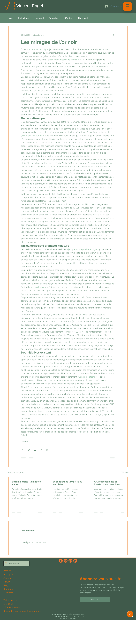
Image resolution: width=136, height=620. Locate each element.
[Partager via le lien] (41, 450)
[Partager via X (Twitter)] (28, 450)
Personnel (39, 18)
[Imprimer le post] (47, 450)
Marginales (8, 603)
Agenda (7, 578)
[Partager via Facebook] (22, 450)
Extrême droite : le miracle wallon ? (26, 483)
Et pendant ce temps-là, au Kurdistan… (67, 483)
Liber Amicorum (11, 607)
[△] (130, 614)
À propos (8, 574)
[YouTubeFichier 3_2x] (65, 561)
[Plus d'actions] (113, 35)
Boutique (8, 589)
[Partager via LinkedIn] (34, 450)
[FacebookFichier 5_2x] (61, 561)
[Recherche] (16, 563)
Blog (5, 585)
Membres (8, 592)
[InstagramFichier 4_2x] (70, 561)
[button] (127, 6)
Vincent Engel (29, 5)
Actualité (53, 18)
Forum (6, 581)
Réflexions (23, 18)
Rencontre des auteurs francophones (22, 611)
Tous (10, 18)
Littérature (68, 18)
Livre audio (83, 18)
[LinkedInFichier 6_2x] (75, 561)
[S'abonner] (95, 599)
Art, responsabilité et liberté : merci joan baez (107, 483)
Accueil (7, 570)
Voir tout (125, 472)
